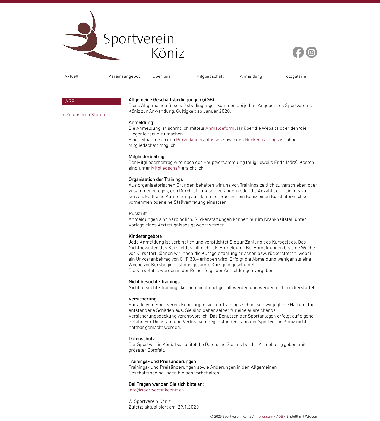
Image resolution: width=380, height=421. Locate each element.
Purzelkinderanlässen (199, 140)
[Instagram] (311, 52)
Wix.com (311, 416)
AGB (279, 416)
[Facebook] (298, 52)
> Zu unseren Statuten (85, 115)
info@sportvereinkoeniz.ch (156, 390)
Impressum (264, 416)
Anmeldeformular (224, 128)
